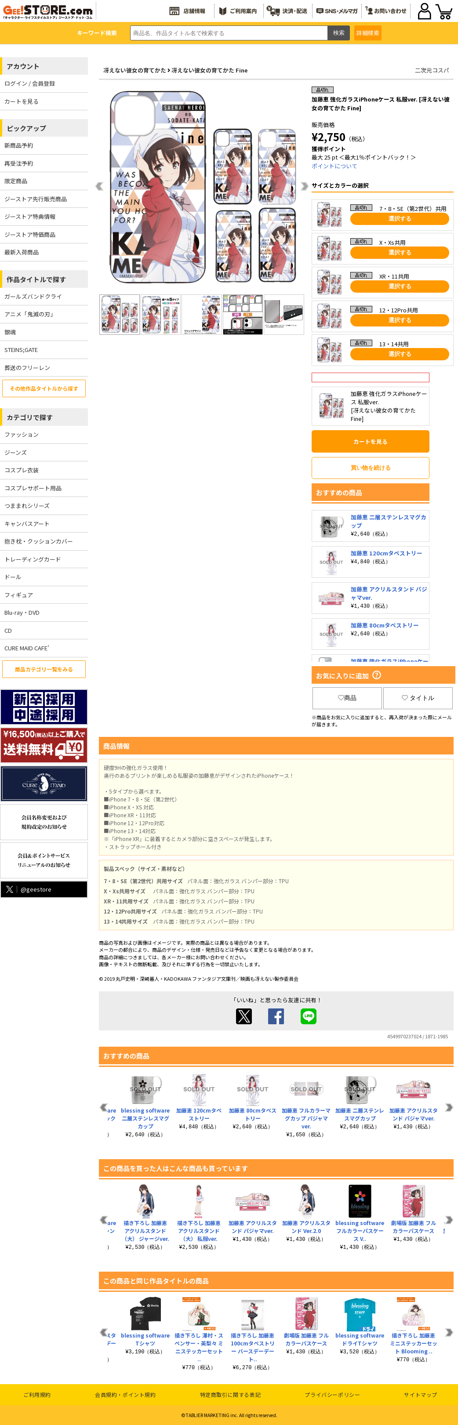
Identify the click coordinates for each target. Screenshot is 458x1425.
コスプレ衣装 (21, 470)
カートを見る (21, 101)
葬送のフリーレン (27, 367)
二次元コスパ (432, 70)
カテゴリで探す (30, 417)
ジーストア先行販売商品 (35, 199)
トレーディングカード (32, 559)
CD (8, 630)
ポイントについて (334, 166)
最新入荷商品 (21, 252)
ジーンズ (15, 452)
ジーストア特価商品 (29, 234)
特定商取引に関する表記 (230, 1394)
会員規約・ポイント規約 (125, 1394)
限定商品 (15, 181)
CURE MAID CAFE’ (26, 648)
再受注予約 (18, 163)
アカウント (23, 66)
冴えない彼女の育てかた (134, 70)
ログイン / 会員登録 (29, 83)
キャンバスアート (27, 523)
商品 (347, 697)
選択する (400, 218)
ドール (13, 577)
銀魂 (10, 332)
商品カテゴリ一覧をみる (44, 669)
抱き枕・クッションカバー (38, 541)
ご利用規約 (37, 1394)
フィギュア (18, 595)
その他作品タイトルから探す (44, 388)
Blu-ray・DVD (22, 612)
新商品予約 (18, 145)
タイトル (418, 697)
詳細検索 (367, 33)
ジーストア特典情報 (29, 216)
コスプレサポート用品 (33, 488)
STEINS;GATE (21, 349)
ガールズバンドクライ (33, 296)
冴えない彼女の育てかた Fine (209, 70)
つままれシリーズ (27, 505)
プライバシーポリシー (332, 1394)
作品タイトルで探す (36, 279)
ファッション (21, 434)
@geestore (27, 889)
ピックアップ (26, 128)
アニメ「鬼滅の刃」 (30, 314)
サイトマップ (420, 1394)
